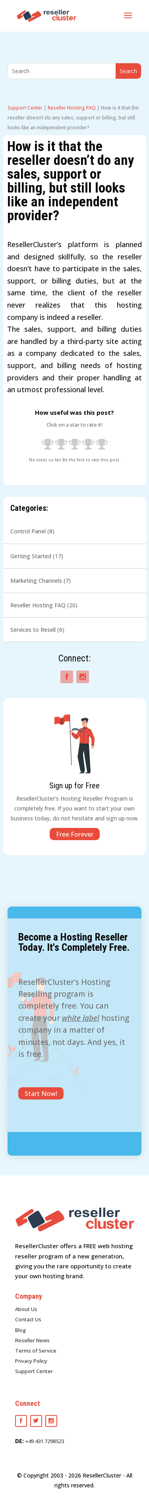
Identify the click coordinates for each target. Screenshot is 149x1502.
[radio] (48, 445)
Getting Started (30, 556)
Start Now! (41, 1093)
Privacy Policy (31, 1360)
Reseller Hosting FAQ (72, 107)
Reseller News (32, 1340)
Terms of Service (35, 1350)
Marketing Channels (36, 580)
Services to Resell (33, 629)
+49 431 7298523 (44, 1441)
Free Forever (74, 834)
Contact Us (28, 1319)
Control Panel (28, 531)
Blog (20, 1330)
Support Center (25, 107)
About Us (26, 1309)
